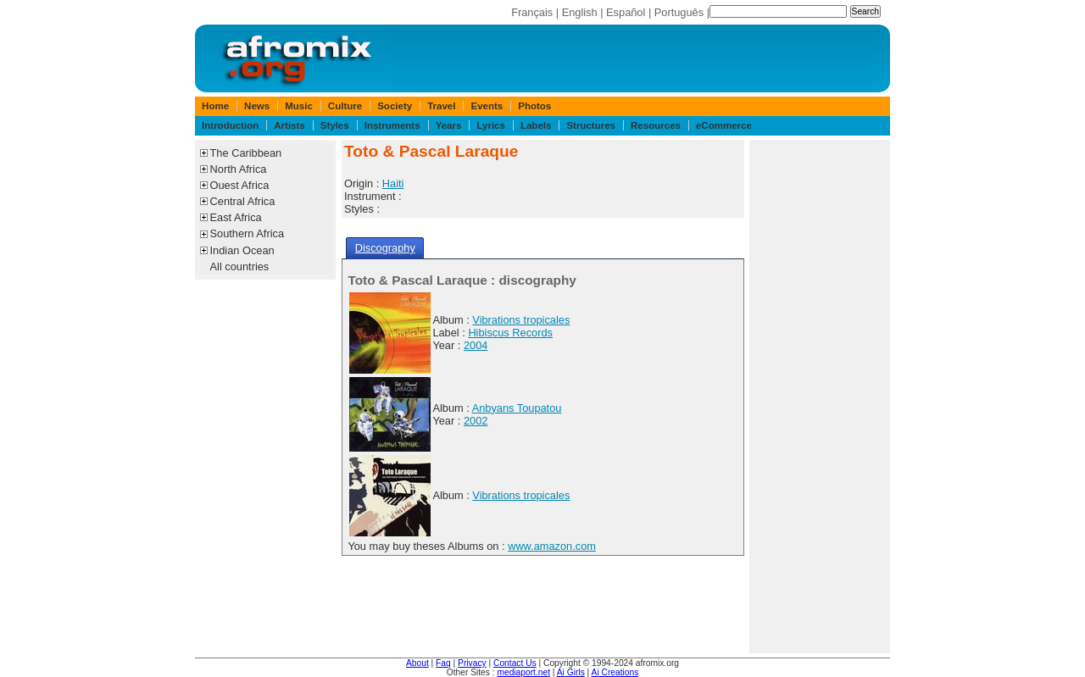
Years (449, 125)
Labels (535, 125)
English (580, 12)
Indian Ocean (242, 250)
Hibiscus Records (510, 332)
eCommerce (724, 125)
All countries (240, 266)
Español (625, 12)
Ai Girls (571, 672)
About (417, 663)
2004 (475, 345)
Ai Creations (615, 672)
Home (215, 106)
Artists (289, 125)
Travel (441, 106)
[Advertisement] (819, 396)
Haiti (393, 183)
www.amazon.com (552, 546)
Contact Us (515, 663)
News (257, 106)
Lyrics (490, 125)
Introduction (230, 125)
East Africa (236, 217)
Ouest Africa (240, 185)
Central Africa (242, 201)
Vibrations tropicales (521, 320)
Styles (334, 125)
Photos (534, 106)
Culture (345, 106)
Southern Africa (247, 233)
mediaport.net (523, 672)
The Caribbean (246, 153)
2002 (475, 420)
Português (679, 12)
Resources (656, 125)
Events (486, 106)
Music (299, 106)
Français (532, 12)
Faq (443, 663)
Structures (590, 125)
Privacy (472, 663)
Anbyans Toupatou (517, 408)
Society (394, 106)
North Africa (238, 169)
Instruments (392, 125)
